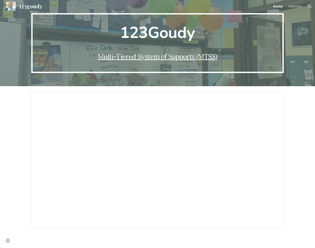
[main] (157, 43)
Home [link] (278, 6)
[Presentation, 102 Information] (157, 159)
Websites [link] (295, 6)
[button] (309, 6)
